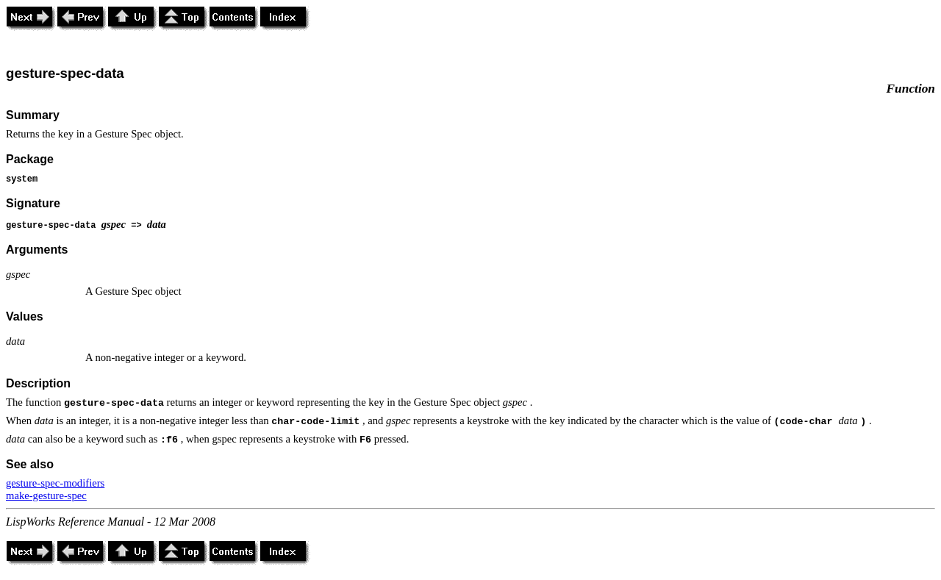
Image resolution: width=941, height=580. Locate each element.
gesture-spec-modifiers (55, 483)
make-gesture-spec (46, 495)
